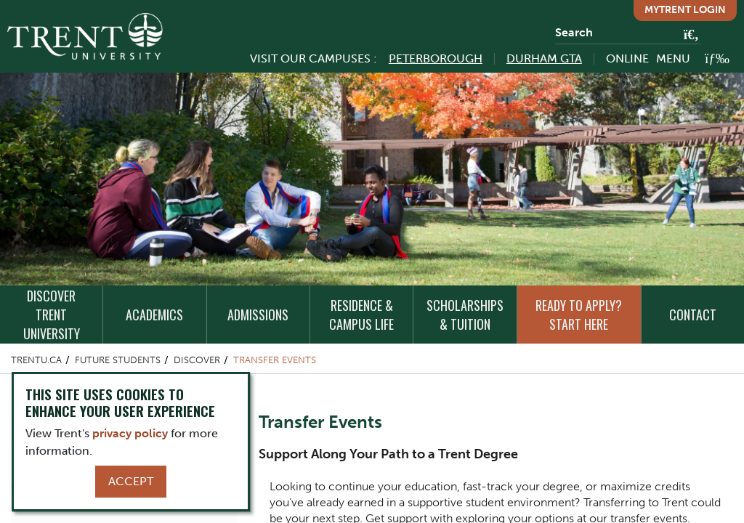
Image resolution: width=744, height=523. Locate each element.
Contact (692, 314)
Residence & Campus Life (361, 314)
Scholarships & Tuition (465, 314)
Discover (197, 359)
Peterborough (435, 58)
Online (627, 58)
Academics (154, 314)
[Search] (627, 32)
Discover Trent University (51, 314)
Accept (130, 481)
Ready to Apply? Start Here (578, 314)
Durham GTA (544, 58)
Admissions (257, 314)
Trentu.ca (36, 359)
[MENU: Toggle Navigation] (693, 58)
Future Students (118, 359)
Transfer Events (274, 359)
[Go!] (687, 35)
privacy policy (130, 433)
